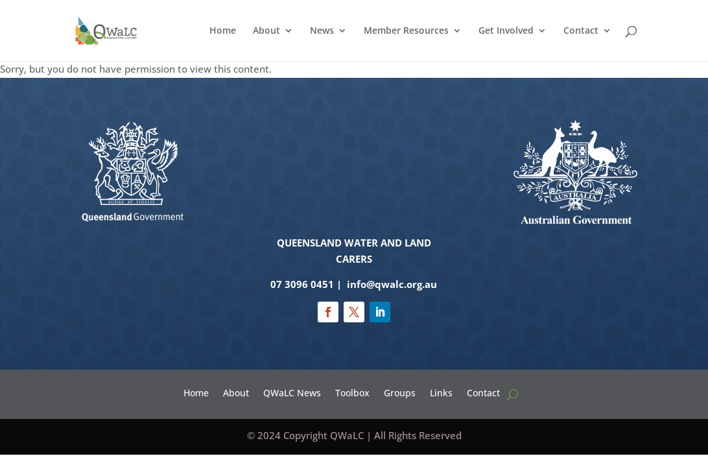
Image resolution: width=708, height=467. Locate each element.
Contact (580, 31)
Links (441, 392)
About (266, 31)
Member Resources (406, 31)
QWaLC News (292, 392)
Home (222, 31)
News (322, 31)
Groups (400, 392)
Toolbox (352, 392)
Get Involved (506, 31)
